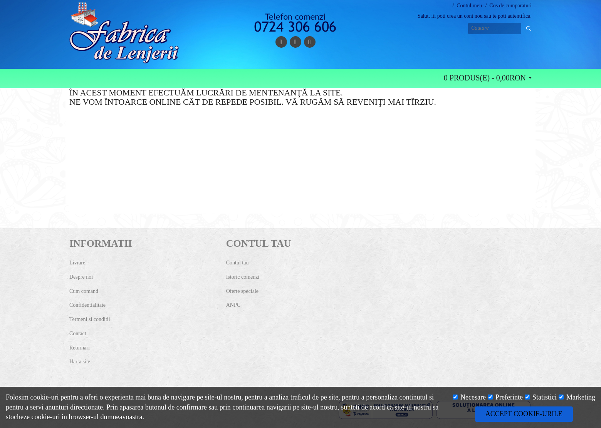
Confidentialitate (87, 305)
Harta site (79, 361)
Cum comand (83, 291)
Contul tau (237, 263)
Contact (77, 333)
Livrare (77, 263)
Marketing (577, 397)
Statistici (541, 397)
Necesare (469, 397)
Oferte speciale (242, 291)
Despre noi (81, 277)
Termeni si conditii (89, 319)
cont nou (473, 16)
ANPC (233, 305)
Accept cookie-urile (523, 414)
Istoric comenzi (243, 277)
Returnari (79, 348)
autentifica (518, 16)
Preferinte (505, 397)
